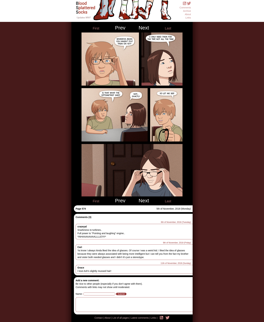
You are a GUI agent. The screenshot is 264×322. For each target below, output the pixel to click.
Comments (185, 7)
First (96, 28)
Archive (187, 11)
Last (168, 28)
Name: (79, 294)
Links (188, 17)
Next (144, 27)
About (188, 14)
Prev (120, 27)
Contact (98, 317)
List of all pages (120, 317)
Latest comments (140, 317)
